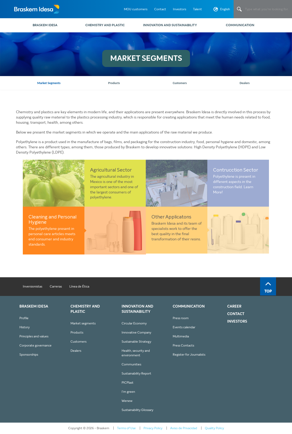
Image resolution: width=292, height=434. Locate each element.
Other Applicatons (171, 217)
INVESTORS (237, 321)
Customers (78, 341)
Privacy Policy (152, 428)
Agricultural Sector (111, 170)
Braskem (36, 9)
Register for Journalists (189, 354)
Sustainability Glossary (137, 410)
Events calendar (184, 327)
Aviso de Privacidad (183, 428)
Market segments (83, 323)
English (221, 10)
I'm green (128, 392)
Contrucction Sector (235, 170)
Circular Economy (134, 323)
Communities (131, 364)
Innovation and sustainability (170, 25)
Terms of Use (126, 428)
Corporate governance (35, 345)
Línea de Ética (79, 286)
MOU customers (135, 9)
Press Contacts (183, 345)
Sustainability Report (136, 373)
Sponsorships (28, 354)
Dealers (75, 351)
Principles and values (33, 336)
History (24, 327)
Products (76, 332)
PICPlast (127, 382)
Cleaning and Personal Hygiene (52, 220)
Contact (160, 9)
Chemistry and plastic (105, 25)
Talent (197, 9)
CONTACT (235, 313)
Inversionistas (32, 286)
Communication (240, 25)
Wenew (127, 401)
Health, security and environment (136, 353)
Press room (181, 318)
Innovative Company (136, 332)
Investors (179, 9)
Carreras (56, 286)
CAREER (234, 306)
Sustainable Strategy (136, 341)
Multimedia (181, 336)
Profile (24, 318)
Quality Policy (214, 428)
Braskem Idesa (45, 25)
